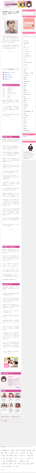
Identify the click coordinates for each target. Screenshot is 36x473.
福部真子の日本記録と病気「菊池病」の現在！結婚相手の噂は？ (4, 400)
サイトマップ (26, 34)
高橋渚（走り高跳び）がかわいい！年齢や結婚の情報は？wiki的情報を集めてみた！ (17, 411)
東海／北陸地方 (26, 115)
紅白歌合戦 (25, 126)
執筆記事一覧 (18, 387)
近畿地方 (25, 128)
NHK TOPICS (3, 466)
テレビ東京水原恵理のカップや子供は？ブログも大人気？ (4, 410)
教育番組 (25, 100)
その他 (3, 18)
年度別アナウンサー (27, 98)
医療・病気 (25, 79)
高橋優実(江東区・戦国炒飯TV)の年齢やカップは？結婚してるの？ (6, 416)
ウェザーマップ (26, 49)
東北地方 (25, 113)
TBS (24, 45)
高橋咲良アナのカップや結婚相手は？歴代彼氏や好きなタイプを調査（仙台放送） (11, 411)
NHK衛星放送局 (26, 43)
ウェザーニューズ (26, 47)
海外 (24, 124)
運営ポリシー (25, 136)
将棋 (24, 96)
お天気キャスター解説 (25, 463)
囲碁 (4, 458)
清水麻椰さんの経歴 (7, 74)
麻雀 (6, 458)
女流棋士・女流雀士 (27, 94)
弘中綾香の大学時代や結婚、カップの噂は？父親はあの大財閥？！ (16, 416)
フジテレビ (25, 66)
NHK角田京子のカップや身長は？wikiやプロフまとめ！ (11, 400)
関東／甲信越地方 (26, 130)
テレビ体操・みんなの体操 (28, 62)
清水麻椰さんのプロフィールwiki (9, 72)
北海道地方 (25, 77)
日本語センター (26, 107)
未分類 (25, 109)
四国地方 (25, 85)
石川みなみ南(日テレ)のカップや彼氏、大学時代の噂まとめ (17, 400)
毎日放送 (25, 117)
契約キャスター (26, 92)
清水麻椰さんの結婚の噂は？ (8, 76)
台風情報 (25, 83)
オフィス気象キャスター (27, 51)
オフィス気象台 (26, 53)
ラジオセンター (26, 68)
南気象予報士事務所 (27, 81)
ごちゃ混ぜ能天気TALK (4, 463)
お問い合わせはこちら (26, 158)
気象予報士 (10, 458)
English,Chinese (9, 466)
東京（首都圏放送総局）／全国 (28, 111)
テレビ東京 (25, 64)
